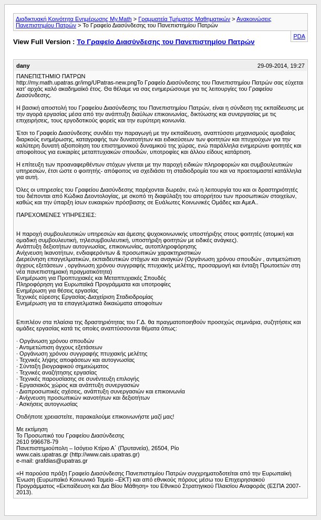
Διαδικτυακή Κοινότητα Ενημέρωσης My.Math (74, 19)
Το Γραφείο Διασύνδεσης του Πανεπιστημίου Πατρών (165, 42)
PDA (299, 36)
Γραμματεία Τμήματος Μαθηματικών (184, 19)
